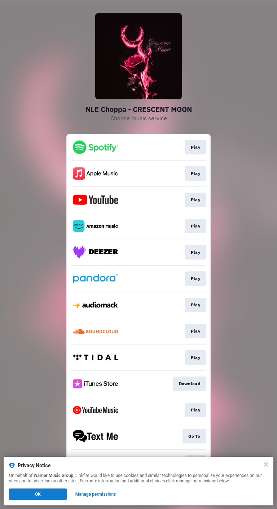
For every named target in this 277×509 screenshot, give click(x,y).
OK (38, 494)
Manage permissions (95, 494)
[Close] (266, 464)
